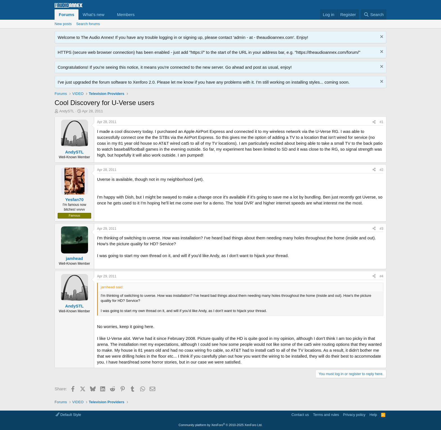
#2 (381, 170)
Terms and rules (326, 415)
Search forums (88, 24)
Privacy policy (354, 415)
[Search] (373, 14)
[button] (109, 14)
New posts (63, 24)
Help (373, 415)
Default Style (68, 415)
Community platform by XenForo (220, 425)
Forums (66, 14)
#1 (381, 122)
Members (126, 14)
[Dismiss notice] (381, 37)
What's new (93, 14)
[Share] (374, 122)
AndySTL (66, 111)
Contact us (300, 415)
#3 (381, 229)
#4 (381, 276)
